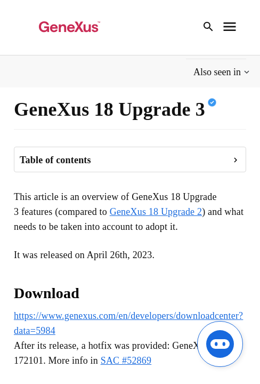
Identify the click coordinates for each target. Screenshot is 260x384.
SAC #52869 (126, 360)
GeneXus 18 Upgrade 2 (156, 211)
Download (46, 293)
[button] (222, 72)
